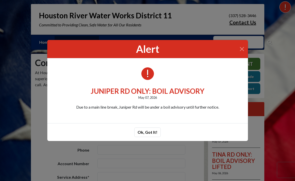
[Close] (242, 49)
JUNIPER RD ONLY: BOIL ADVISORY (147, 91)
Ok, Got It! (147, 132)
